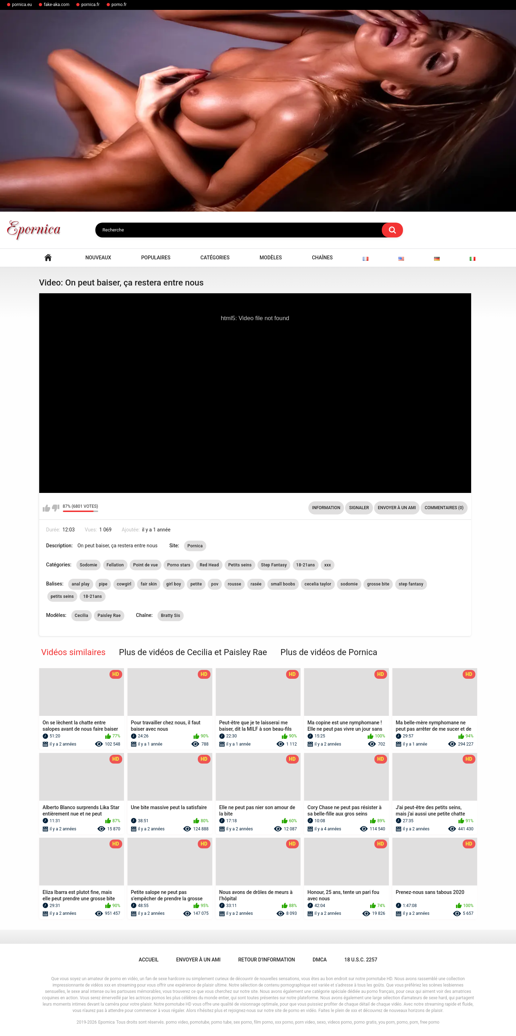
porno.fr (119, 4)
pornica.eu (22, 4)
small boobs (283, 584)
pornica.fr (90, 4)
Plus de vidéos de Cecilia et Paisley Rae (193, 652)
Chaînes (322, 257)
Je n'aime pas (55, 508)
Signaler (359, 507)
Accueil (48, 258)
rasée (256, 584)
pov (214, 584)
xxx (327, 565)
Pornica (195, 545)
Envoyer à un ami (397, 507)
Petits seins (239, 565)
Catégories (215, 257)
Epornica (106, 1022)
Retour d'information (266, 960)
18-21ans (305, 565)
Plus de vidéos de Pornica (328, 652)
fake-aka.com (56, 4)
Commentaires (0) (444, 507)
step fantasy (411, 584)
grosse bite (378, 584)
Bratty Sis (170, 615)
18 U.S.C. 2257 (360, 960)
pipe (103, 584)
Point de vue (145, 565)
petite (196, 584)
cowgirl (124, 584)
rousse (234, 584)
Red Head (209, 565)
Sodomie (88, 565)
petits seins (62, 596)
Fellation (115, 565)
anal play (80, 584)
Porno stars (178, 565)
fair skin (149, 584)
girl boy (173, 584)
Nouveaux (98, 257)
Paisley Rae (108, 615)
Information (326, 507)
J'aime (46, 508)
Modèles (271, 257)
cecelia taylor (317, 584)
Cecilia (81, 615)
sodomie (349, 584)
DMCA (320, 960)
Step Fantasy (274, 565)
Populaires (156, 257)
